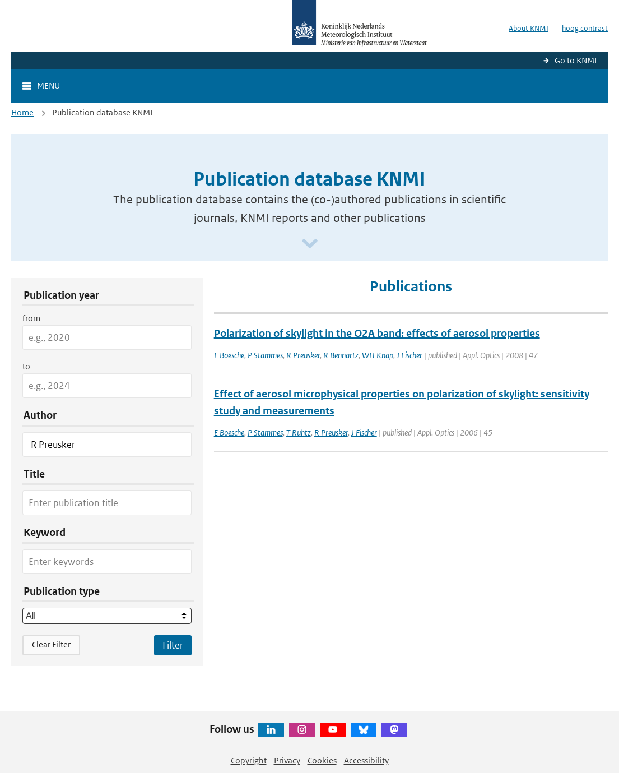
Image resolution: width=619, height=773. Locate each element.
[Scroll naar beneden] (310, 244)
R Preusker (303, 355)
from (31, 318)
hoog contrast (585, 28)
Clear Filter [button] (51, 644)
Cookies (322, 760)
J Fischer (409, 355)
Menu (48, 85)
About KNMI (528, 28)
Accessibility (366, 760)
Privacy (287, 760)
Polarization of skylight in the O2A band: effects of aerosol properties (377, 333)
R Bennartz (341, 355)
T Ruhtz (298, 432)
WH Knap (377, 355)
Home (22, 112)
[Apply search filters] (173, 645)
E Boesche (229, 355)
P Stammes (265, 355)
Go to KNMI (576, 60)
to (26, 366)
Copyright (249, 760)
